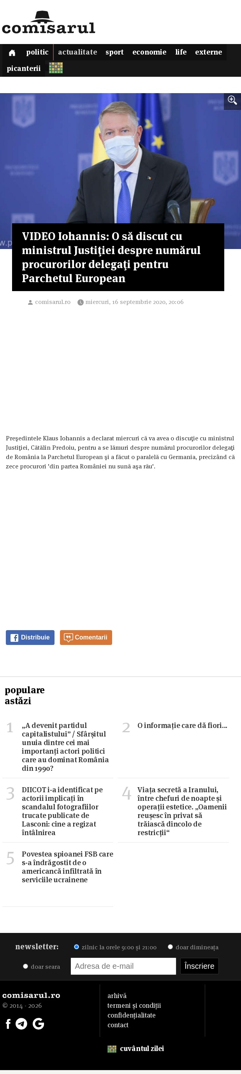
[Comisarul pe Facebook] (8, 1027)
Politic (41, 53)
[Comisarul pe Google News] (38, 1027)
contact (117, 1029)
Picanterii (63, 71)
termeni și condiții (134, 1009)
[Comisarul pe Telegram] (21, 1027)
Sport (122, 53)
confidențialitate (131, 1019)
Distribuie (29, 642)
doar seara (41, 970)
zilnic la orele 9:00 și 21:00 (115, 951)
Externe (21, 71)
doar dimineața (193, 951)
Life (193, 53)
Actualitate (82, 53)
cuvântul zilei (135, 1052)
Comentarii (85, 642)
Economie (159, 53)
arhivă (117, 999)
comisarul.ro (52, 305)
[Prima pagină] (13, 53)
